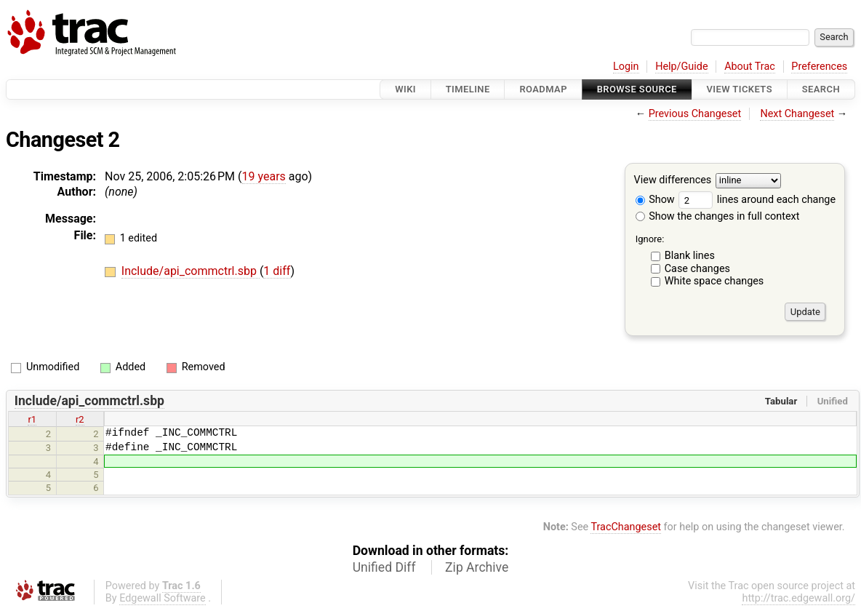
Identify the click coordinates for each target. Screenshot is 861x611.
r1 (32, 419)
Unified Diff (384, 567)
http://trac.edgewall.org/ (798, 598)
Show (655, 199)
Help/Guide (681, 66)
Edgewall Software (162, 598)
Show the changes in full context (718, 216)
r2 (80, 419)
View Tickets (739, 89)
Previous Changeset (695, 114)
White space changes (714, 281)
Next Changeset (797, 114)
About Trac (749, 66)
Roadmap (543, 89)
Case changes (697, 269)
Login (626, 66)
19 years (264, 176)
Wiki (405, 89)
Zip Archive (476, 567)
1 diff (276, 271)
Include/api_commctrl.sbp (190, 271)
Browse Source (637, 89)
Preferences (819, 66)
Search (821, 89)
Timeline (468, 89)
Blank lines (690, 255)
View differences (673, 181)
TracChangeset (625, 527)
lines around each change (757, 199)
